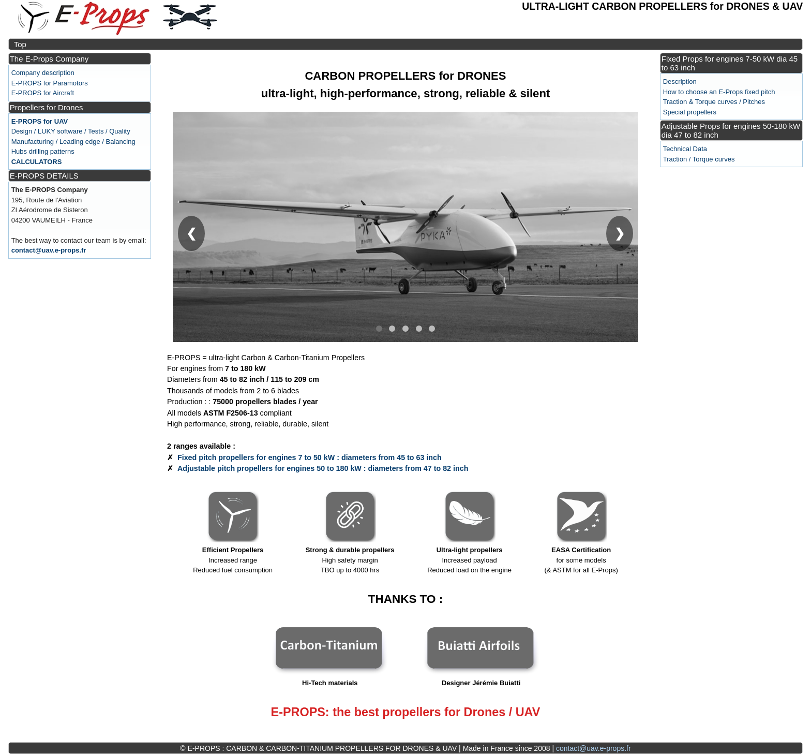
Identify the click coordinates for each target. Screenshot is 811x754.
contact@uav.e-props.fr (48, 250)
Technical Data (685, 149)
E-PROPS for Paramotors (49, 83)
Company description (42, 73)
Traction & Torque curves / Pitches (714, 102)
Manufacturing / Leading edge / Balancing (73, 141)
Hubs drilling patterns (42, 151)
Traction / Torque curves (699, 159)
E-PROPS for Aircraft (42, 93)
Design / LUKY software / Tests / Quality (70, 131)
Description (680, 81)
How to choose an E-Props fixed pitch (719, 92)
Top (20, 44)
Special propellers (689, 112)
